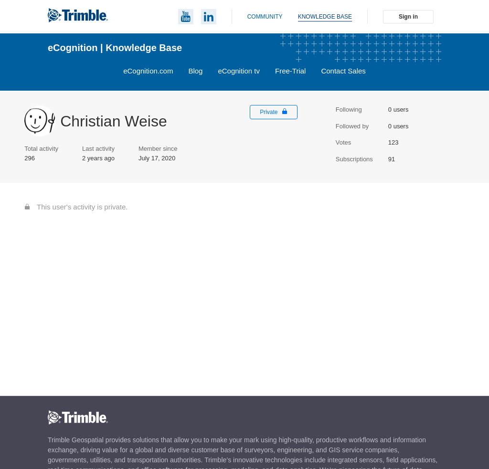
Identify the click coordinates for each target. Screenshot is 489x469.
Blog (195, 71)
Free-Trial (290, 71)
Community (265, 16)
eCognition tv (239, 71)
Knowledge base (325, 16)
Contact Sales (343, 71)
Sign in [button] (408, 16)
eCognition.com (148, 71)
